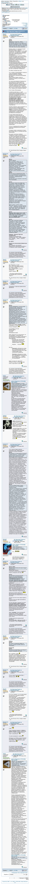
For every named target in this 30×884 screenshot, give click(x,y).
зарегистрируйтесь (5, 2)
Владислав (5, 153)
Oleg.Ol (4, 34)
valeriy (9, 21)
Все (17, 28)
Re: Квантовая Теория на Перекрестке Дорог (16, 35)
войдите (20, 1)
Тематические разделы (5, 19)
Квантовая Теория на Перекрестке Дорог (6, 25)
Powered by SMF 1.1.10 (7, 881)
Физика (8, 20)
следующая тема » (25, 25)
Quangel (5, 539)
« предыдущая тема (15, 872)
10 (14, 28)
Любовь (5, 415)
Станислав (5, 444)
